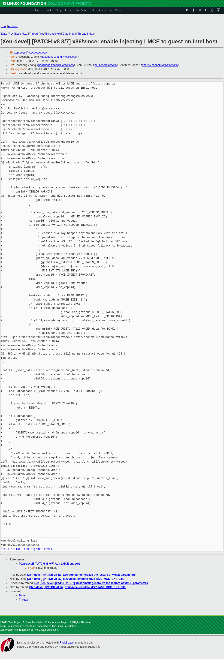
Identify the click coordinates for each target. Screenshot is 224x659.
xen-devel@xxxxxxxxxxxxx (30, 52)
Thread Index (86, 33)
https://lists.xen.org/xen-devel (26, 549)
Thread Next (53, 33)
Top (3, 26)
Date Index (69, 33)
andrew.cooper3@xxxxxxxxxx (160, 65)
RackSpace (66, 642)
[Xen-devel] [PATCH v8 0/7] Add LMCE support (49, 563)
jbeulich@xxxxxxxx (105, 65)
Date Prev (7, 33)
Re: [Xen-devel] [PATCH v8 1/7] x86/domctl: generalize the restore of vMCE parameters (91, 583)
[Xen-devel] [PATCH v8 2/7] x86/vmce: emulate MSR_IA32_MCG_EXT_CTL (75, 579)
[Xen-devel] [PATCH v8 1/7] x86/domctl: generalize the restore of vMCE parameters (81, 574)
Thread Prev (36, 33)
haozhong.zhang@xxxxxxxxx (59, 56)
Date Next (21, 33)
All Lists (13, 26)
